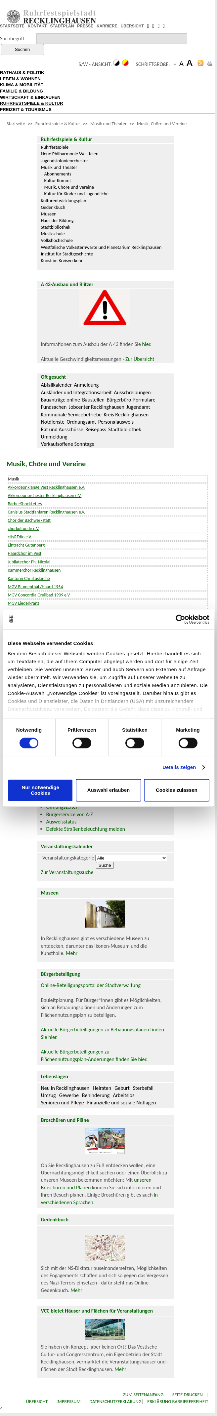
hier (146, 344)
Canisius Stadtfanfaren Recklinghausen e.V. (46, 512)
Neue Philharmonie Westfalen (69, 154)
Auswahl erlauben (108, 790)
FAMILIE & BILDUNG (21, 91)
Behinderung (95, 1095)
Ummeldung (54, 437)
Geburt (122, 1088)
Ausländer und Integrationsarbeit (76, 392)
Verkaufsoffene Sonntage (67, 444)
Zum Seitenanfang (143, 1394)
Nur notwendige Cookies (40, 790)
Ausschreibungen (132, 392)
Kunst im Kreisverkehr (61, 260)
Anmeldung (86, 385)
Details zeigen (179, 767)
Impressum (69, 1401)
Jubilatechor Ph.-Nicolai (29, 562)
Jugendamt (138, 407)
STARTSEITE (12, 26)
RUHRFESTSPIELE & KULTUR (31, 103)
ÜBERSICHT (132, 26)
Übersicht (37, 1401)
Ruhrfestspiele (54, 147)
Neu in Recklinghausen (65, 1088)
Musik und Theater (108, 124)
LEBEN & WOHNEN (20, 78)
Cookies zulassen (176, 790)
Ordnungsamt (81, 422)
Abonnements (57, 174)
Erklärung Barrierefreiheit (177, 1401)
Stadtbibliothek (55, 227)
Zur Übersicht (139, 359)
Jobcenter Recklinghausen (96, 407)
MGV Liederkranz (23, 603)
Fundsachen (53, 407)
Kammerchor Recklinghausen (34, 570)
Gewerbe (69, 1095)
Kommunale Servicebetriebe (71, 414)
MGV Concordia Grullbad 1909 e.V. (39, 595)
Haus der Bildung (57, 220)
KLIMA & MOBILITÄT (21, 84)
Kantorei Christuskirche (29, 578)
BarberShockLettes (25, 504)
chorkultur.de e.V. (23, 528)
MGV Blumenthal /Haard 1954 (35, 587)
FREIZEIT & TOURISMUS (26, 109)
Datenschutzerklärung (115, 1401)
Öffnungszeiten (62, 807)
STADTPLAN (62, 26)
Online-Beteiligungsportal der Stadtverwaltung (91, 985)
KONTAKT (37, 26)
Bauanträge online (60, 400)
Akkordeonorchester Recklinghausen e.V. (44, 495)
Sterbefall (143, 1088)
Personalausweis (116, 422)
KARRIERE (107, 26)
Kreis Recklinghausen (126, 414)
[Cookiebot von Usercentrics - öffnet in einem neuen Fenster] (180, 619)
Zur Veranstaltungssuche (67, 872)
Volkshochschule (57, 240)
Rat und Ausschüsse (62, 429)
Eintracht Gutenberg (26, 545)
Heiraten (102, 1088)
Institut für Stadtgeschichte (67, 254)
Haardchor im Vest (24, 553)
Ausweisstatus (61, 822)
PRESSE (85, 26)
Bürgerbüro (119, 400)
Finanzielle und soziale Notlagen (121, 1102)
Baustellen (93, 400)
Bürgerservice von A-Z (69, 814)
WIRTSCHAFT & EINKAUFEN (30, 97)
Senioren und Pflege (62, 1102)
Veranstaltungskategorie (68, 858)
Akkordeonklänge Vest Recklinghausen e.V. (46, 487)
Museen (48, 214)
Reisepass (95, 429)
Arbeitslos (123, 1095)
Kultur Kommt (57, 180)
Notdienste (53, 422)
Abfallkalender (56, 385)
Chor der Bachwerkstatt (29, 520)
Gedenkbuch (53, 207)
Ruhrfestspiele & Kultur (57, 124)
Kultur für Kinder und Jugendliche (76, 194)
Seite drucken (187, 1394)
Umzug (48, 1095)
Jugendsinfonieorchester (64, 161)
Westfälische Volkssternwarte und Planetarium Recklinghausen (101, 247)
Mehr (72, 953)
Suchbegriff (12, 38)
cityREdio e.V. (20, 537)
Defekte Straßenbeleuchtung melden (85, 829)
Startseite (16, 124)
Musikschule (53, 234)
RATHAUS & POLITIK (22, 72)
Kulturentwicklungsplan (63, 201)
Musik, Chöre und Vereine (162, 124)
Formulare (144, 400)
